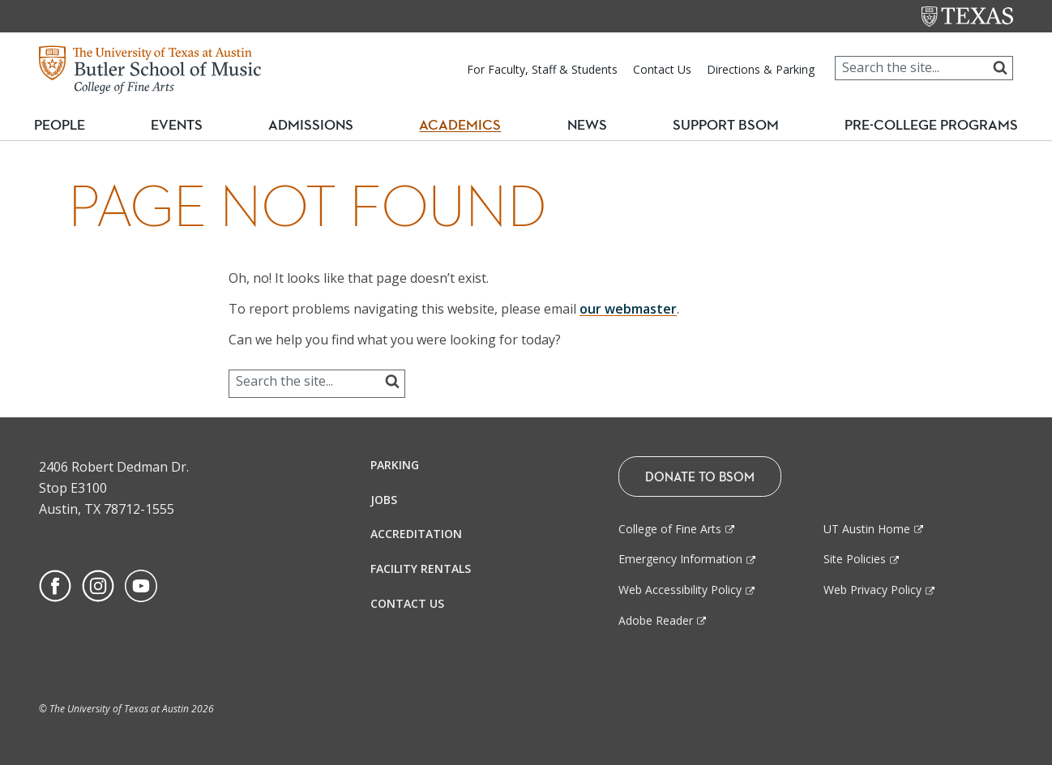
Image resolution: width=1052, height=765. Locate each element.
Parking (394, 464)
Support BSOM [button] (719, 126)
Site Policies (854, 558)
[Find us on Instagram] (98, 584)
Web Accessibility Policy (680, 589)
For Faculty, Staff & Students (542, 69)
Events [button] (189, 125)
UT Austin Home (866, 528)
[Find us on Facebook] (55, 584)
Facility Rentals (420, 568)
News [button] (584, 126)
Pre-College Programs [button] (928, 125)
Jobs (383, 499)
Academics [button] (466, 125)
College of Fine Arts (669, 528)
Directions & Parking (761, 69)
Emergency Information (680, 558)
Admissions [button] (321, 125)
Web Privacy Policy (872, 589)
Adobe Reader (655, 620)
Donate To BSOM (700, 476)
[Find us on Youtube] (141, 584)
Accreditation (416, 533)
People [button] (69, 126)
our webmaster (628, 309)
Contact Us (662, 69)
